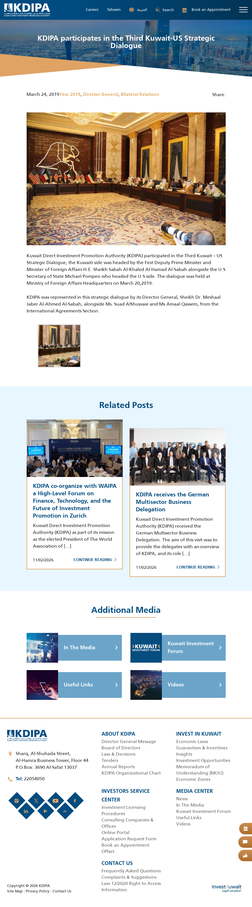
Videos (157, 685)
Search (165, 10)
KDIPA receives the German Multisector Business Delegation (172, 502)
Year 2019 (69, 94)
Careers (92, 10)
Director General (100, 94)
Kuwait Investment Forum (172, 648)
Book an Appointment (206, 10)
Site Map (15, 891)
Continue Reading (95, 560)
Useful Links (60, 685)
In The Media (61, 648)
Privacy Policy (37, 891)
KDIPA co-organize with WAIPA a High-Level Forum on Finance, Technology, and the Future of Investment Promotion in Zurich (74, 501)
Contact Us (62, 891)
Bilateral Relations (140, 94)
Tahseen (114, 10)
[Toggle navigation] (243, 9)
